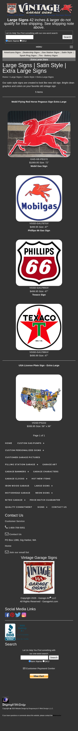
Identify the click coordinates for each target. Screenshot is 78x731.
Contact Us (13, 534)
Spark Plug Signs (28, 55)
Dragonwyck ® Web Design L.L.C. (41, 708)
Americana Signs (12, 52)
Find (23, 33)
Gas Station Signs (51, 52)
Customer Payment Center (39, 668)
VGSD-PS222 (39, 422)
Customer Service (15, 521)
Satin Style (67, 52)
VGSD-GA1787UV (39, 223)
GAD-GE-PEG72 (39, 159)
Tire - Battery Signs (48, 55)
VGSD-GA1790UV (39, 287)
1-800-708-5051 (15, 527)
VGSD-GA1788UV (39, 352)
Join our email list (17, 552)
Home (8, 546)
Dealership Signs (31, 52)
